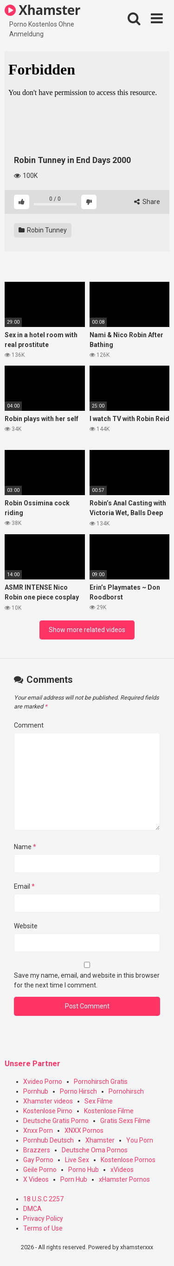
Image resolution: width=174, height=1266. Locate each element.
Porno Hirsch (78, 1091)
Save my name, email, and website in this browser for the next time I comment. (87, 980)
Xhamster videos (48, 1101)
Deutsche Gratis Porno (56, 1120)
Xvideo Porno (42, 1081)
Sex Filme (98, 1101)
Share (147, 201)
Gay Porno (38, 1160)
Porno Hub (83, 1169)
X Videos (36, 1179)
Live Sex (77, 1160)
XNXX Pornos (83, 1130)
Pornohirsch (126, 1091)
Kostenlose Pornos (128, 1160)
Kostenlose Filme (109, 1111)
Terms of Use (43, 1228)
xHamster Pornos (124, 1179)
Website (26, 926)
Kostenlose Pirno (47, 1111)
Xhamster (42, 10)
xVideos (122, 1169)
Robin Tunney (43, 230)
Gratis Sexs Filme (125, 1120)
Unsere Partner (32, 1063)
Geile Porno (40, 1169)
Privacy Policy (43, 1218)
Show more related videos (87, 629)
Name (25, 847)
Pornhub (35, 1091)
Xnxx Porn (38, 1130)
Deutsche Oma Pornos (95, 1150)
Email (24, 886)
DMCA (32, 1208)
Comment (29, 725)
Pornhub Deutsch (48, 1140)
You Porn (139, 1140)
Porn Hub (73, 1179)
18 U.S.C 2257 (43, 1199)
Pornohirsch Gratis (101, 1081)
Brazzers (36, 1150)
